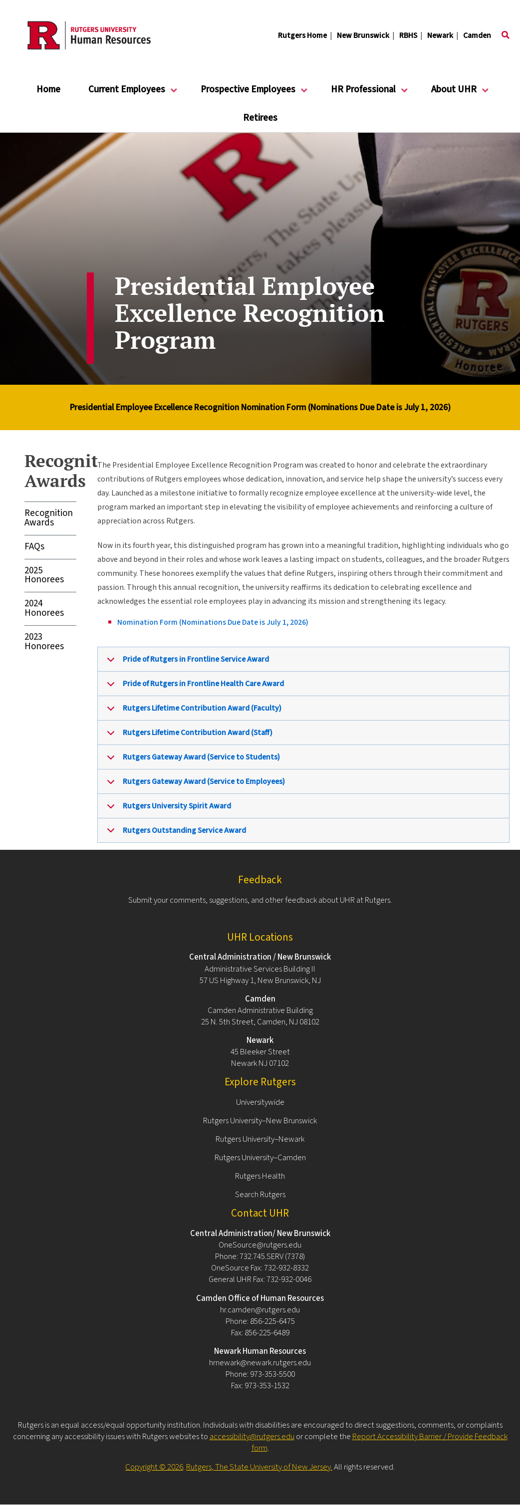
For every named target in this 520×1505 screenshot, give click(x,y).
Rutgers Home (302, 35)
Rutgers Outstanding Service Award (174, 833)
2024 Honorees (44, 608)
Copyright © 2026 (154, 1467)
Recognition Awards (48, 517)
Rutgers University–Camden (260, 1158)
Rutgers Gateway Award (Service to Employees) (194, 785)
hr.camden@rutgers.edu (260, 1310)
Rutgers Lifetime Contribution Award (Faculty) (192, 712)
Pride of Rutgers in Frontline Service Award (186, 663)
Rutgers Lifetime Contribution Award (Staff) (187, 736)
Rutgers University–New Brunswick (260, 1121)
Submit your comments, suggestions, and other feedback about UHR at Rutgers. (260, 900)
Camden (477, 35)
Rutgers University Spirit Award (167, 809)
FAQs (34, 546)
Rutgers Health (260, 1176)
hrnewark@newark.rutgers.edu (260, 1363)
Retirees (260, 118)
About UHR (454, 93)
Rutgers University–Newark (260, 1139)
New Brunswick (363, 35)
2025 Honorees (44, 575)
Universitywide (260, 1102)
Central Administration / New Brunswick (260, 957)
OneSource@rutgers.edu (260, 1245)
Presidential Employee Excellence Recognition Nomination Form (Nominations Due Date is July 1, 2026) (260, 407)
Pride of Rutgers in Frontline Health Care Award (193, 687)
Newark (440, 35)
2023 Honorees (44, 641)
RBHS (408, 35)
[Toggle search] (506, 35)
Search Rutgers (260, 1195)
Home (48, 89)
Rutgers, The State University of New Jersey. (259, 1467)
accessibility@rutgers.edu (252, 1437)
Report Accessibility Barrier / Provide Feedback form (380, 1442)
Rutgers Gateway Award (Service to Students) (191, 760)
